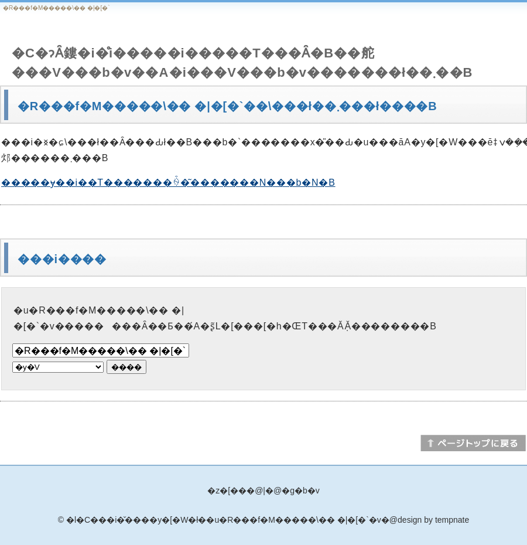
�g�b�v (301, 490)
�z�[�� (227, 490)
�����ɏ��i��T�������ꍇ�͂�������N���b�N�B (168, 183)
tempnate (452, 519)
